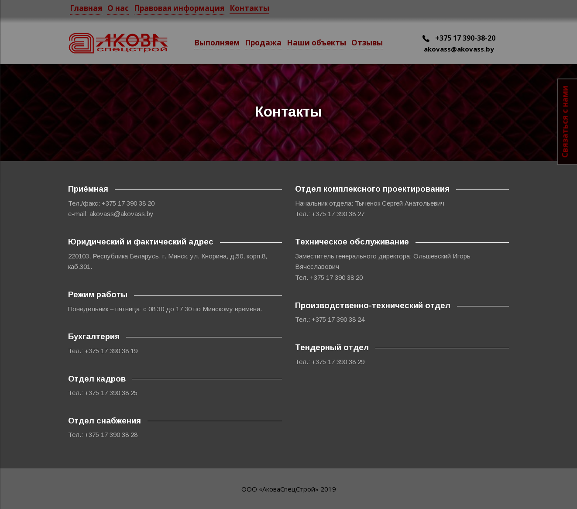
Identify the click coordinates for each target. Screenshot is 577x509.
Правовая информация (179, 8)
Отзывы (367, 43)
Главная (86, 8)
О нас (118, 8)
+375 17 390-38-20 (458, 38)
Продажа (263, 43)
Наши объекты (316, 43)
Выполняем (217, 43)
